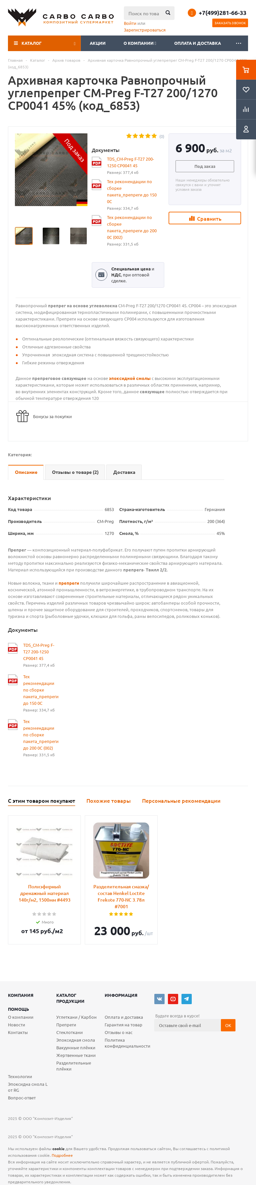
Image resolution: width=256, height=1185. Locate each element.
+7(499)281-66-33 (222, 13)
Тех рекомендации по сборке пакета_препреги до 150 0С (132, 191)
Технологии (20, 1076)
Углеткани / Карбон (76, 1017)
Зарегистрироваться (145, 30)
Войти (130, 23)
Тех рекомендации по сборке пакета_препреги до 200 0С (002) (132, 227)
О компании (140, 43)
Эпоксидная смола (75, 1040)
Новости (16, 1024)
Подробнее (62, 1155)
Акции (98, 43)
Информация (121, 995)
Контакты (18, 1032)
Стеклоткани (69, 1032)
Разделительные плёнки (73, 1066)
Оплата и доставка (197, 43)
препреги (69, 583)
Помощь (18, 1009)
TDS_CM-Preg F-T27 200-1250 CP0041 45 (130, 162)
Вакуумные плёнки (75, 1047)
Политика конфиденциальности (127, 1043)
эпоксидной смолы (130, 378)
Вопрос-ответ (22, 1097)
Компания (20, 995)
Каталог (32, 43)
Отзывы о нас (118, 1032)
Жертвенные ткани (76, 1055)
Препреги (66, 1024)
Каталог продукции (70, 998)
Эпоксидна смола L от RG (28, 1087)
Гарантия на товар (123, 1024)
